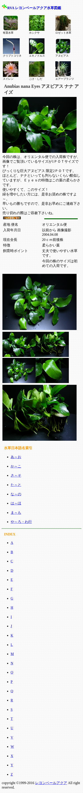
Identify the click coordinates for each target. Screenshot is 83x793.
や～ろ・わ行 (21, 522)
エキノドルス (37, 47)
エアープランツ (64, 70)
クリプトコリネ (12, 47)
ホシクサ (36, 24)
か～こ (16, 466)
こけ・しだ (36, 70)
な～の (16, 494)
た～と (16, 485)
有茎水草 (10, 24)
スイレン (10, 70)
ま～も (16, 512)
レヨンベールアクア (51, 783)
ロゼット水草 (63, 24)
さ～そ (16, 475)
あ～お (16, 457)
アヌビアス (63, 47)
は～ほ (16, 503)
